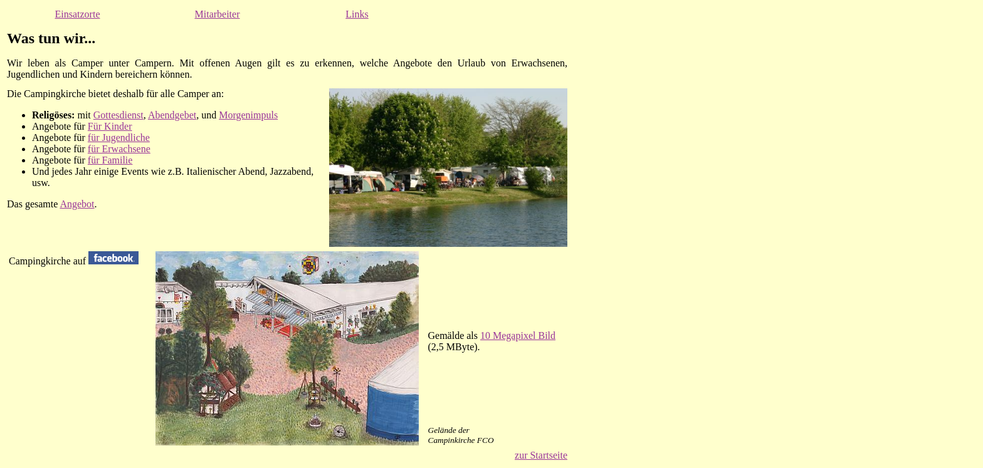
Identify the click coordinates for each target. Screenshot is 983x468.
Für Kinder (110, 126)
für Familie (110, 160)
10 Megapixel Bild (517, 335)
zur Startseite (541, 455)
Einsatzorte (77, 14)
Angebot (77, 204)
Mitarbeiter (217, 14)
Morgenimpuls (248, 115)
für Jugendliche (119, 137)
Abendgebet (172, 115)
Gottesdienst (118, 115)
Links (356, 14)
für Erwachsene (119, 148)
